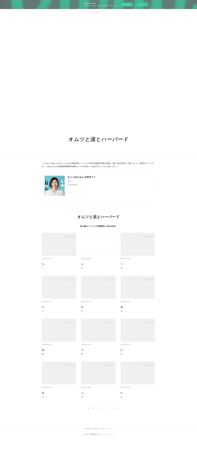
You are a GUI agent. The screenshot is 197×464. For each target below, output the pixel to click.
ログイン (141, 4)
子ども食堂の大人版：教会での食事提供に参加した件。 (98, 364)
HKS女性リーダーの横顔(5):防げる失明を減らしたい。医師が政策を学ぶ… (138, 364)
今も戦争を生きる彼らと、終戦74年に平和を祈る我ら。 (97, 266)
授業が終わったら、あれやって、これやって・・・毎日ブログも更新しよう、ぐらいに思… (58, 371)
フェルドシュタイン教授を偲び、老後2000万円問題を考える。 (138, 266)
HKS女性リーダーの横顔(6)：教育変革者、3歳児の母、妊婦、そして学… (58, 315)
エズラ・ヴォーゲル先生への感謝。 (97, 412)
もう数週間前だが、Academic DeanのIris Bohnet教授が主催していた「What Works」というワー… (137, 322)
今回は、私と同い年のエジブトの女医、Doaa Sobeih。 (136, 371)
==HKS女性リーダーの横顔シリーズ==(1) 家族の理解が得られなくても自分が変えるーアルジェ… (58, 273)
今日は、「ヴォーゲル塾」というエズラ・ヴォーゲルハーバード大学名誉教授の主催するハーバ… (97, 417)
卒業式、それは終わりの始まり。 (96, 313)
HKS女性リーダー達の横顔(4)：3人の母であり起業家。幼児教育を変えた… (138, 414)
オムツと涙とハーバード (98, 12)
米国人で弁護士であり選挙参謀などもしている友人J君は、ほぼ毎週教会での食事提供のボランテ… (98, 371)
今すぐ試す (126, 4)
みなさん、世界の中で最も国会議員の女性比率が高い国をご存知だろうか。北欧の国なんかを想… (137, 420)
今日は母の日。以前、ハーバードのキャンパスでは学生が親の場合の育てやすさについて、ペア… (58, 420)
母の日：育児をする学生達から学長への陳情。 (59, 414)
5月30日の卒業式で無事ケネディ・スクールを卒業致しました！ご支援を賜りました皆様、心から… (98, 318)
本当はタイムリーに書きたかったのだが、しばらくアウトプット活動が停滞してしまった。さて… (137, 273)
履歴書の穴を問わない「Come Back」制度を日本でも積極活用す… (137, 315)
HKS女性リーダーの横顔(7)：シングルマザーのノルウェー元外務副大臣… (59, 266)
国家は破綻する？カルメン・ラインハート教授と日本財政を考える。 (59, 364)
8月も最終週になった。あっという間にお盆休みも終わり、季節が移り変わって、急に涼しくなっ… (98, 273)
